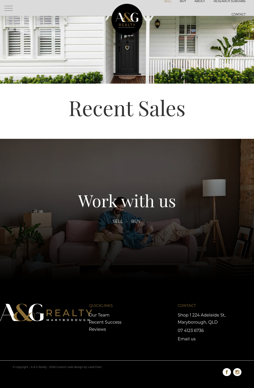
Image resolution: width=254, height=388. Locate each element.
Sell (118, 221)
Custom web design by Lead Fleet (79, 367)
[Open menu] (8, 8)
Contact (238, 14)
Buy (135, 221)
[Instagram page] (237, 371)
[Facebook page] (228, 371)
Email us (187, 338)
